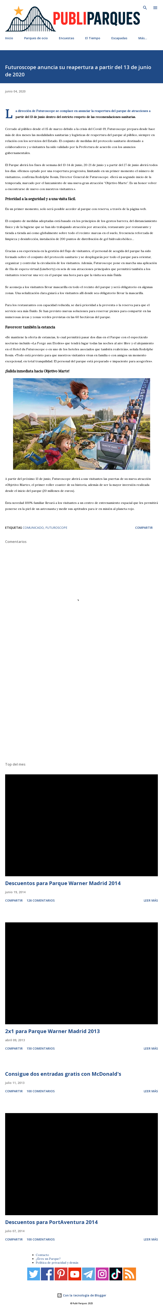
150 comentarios (41, 1048)
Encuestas (66, 38)
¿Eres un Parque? (48, 1259)
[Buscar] (145, 7)
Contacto (42, 1255)
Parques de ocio (36, 38)
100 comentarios (41, 1091)
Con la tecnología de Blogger (81, 1295)
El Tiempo (92, 38)
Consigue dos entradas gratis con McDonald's (63, 1073)
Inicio (9, 38)
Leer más (151, 900)
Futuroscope (56, 528)
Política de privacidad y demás (57, 1263)
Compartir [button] (144, 528)
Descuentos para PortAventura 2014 (51, 1221)
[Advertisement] (81, 706)
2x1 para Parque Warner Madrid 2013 (52, 1031)
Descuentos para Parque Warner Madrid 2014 (63, 883)
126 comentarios (41, 900)
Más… (142, 38)
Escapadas (119, 38)
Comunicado (33, 528)
